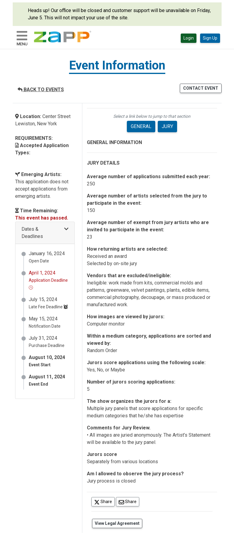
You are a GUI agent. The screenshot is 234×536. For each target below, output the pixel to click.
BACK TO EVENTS (41, 89)
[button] (44, 233)
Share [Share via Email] (129, 501)
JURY (167, 126)
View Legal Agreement (117, 523)
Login (188, 38)
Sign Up (210, 38)
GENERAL (141, 126)
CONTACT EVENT (200, 88)
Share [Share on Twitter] (104, 501)
